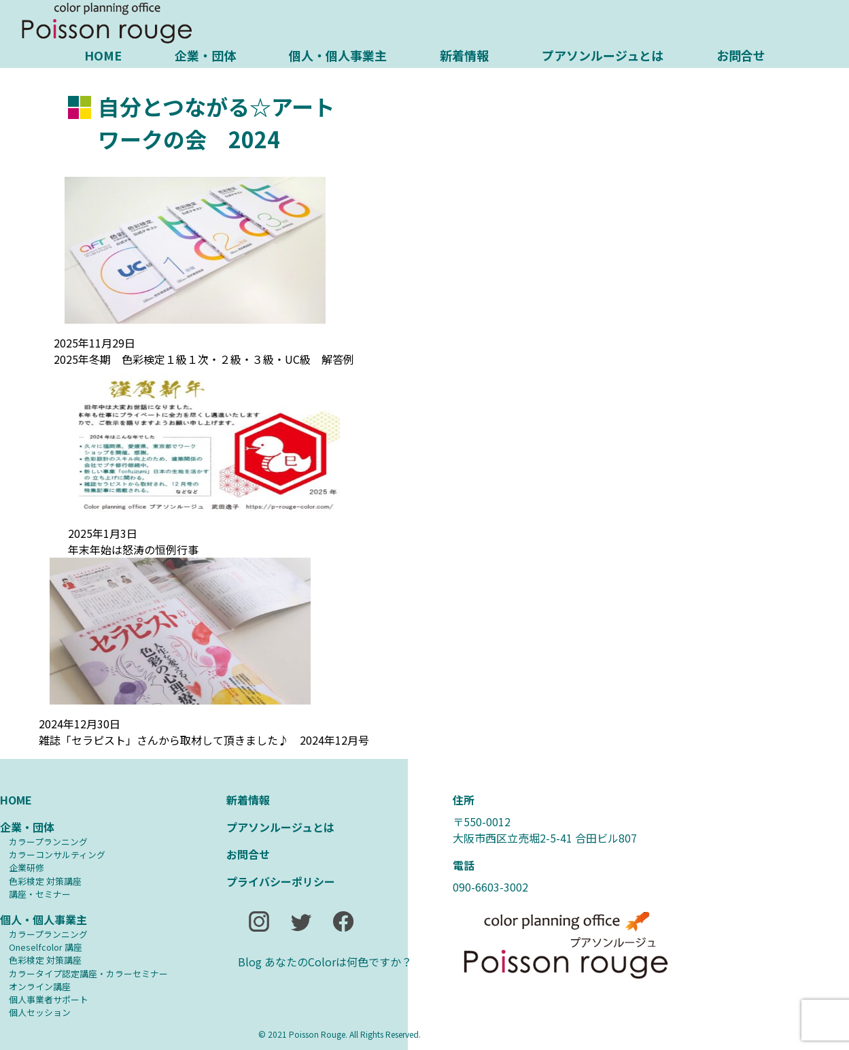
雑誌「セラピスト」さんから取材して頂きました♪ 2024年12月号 (204, 740)
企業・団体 (205, 55)
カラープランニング (48, 841)
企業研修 (26, 867)
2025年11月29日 (94, 343)
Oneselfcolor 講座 (45, 947)
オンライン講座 (40, 986)
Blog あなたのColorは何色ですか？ (325, 961)
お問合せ (740, 55)
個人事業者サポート (48, 999)
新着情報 (464, 55)
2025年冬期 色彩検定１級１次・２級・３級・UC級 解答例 (204, 359)
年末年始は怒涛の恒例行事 (133, 549)
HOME (103, 55)
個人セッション (40, 1012)
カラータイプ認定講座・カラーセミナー (88, 973)
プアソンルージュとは (602, 55)
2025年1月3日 (102, 533)
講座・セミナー (40, 893)
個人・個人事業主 (338, 55)
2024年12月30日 (79, 723)
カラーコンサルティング (57, 854)
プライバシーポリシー (280, 881)
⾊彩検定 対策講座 (45, 881)
